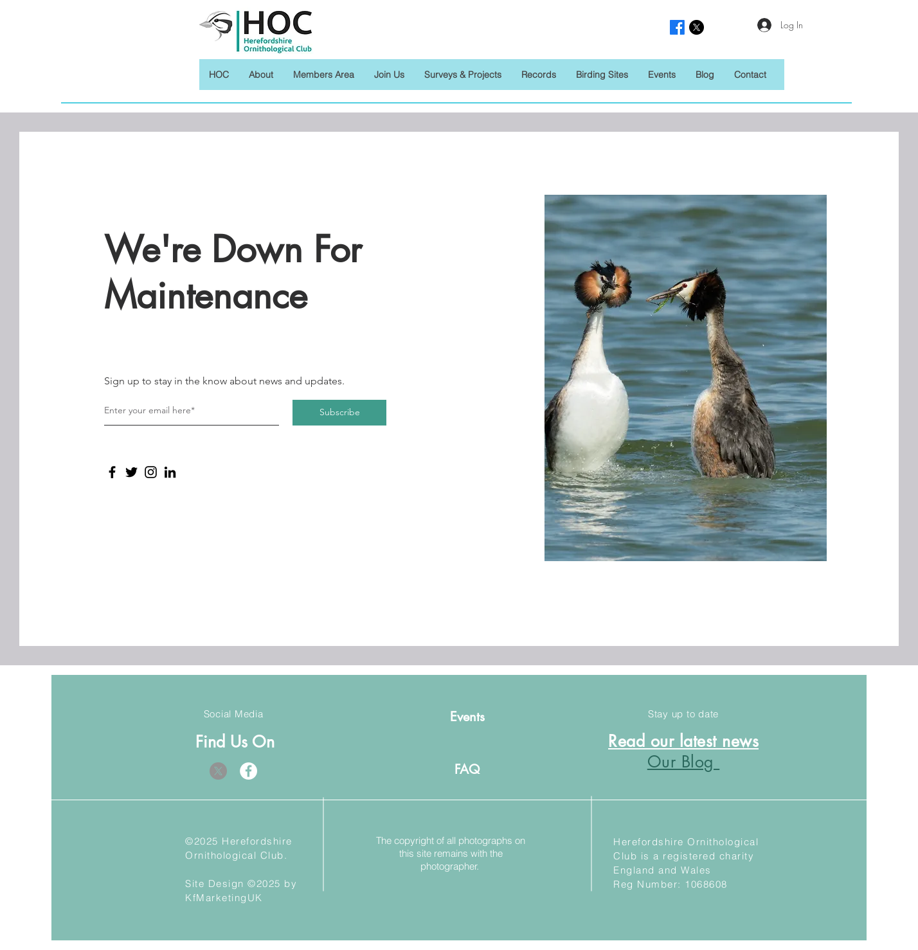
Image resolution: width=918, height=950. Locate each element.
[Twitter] (131, 472)
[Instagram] (151, 472)
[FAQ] (467, 769)
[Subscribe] (339, 413)
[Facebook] (112, 472)
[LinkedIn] (170, 472)
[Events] (467, 716)
